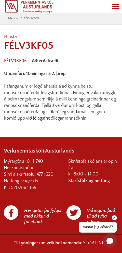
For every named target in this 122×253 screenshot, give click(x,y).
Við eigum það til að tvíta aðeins (101, 216)
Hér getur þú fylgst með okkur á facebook (43, 216)
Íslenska (13, 18)
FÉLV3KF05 (31, 18)
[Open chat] (110, 241)
